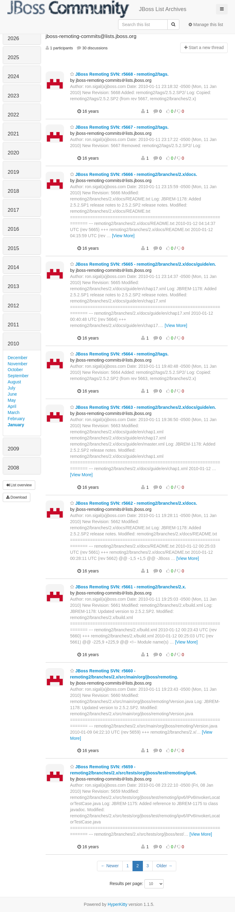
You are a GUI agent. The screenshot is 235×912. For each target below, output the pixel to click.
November (18, 363)
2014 (13, 267)
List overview (19, 485)
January (16, 424)
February (16, 418)
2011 (13, 325)
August (14, 381)
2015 (13, 248)
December (18, 357)
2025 (13, 57)
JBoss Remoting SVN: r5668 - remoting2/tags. (119, 74)
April (12, 406)
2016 (13, 229)
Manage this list (205, 24)
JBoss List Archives (96, 9)
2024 (13, 76)
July (11, 388)
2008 (13, 468)
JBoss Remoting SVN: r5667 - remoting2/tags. (119, 127)
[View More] (123, 235)
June (12, 394)
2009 (13, 449)
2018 (13, 191)
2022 (13, 115)
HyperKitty (118, 904)
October (15, 369)
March (14, 412)
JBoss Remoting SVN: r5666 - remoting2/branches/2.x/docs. (133, 174)
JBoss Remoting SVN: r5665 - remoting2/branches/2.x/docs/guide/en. (143, 264)
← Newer (110, 865)
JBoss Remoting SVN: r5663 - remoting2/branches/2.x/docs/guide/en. (143, 407)
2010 (13, 344)
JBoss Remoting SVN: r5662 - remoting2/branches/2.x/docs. (133, 503)
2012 (13, 306)
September (18, 375)
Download (16, 497)
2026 (13, 38)
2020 (13, 153)
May (12, 400)
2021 (13, 134)
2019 (13, 172)
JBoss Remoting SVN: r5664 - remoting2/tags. (119, 354)
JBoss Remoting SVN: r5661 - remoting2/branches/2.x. (128, 586)
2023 (13, 96)
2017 (13, 210)
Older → (164, 865)
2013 (13, 286)
